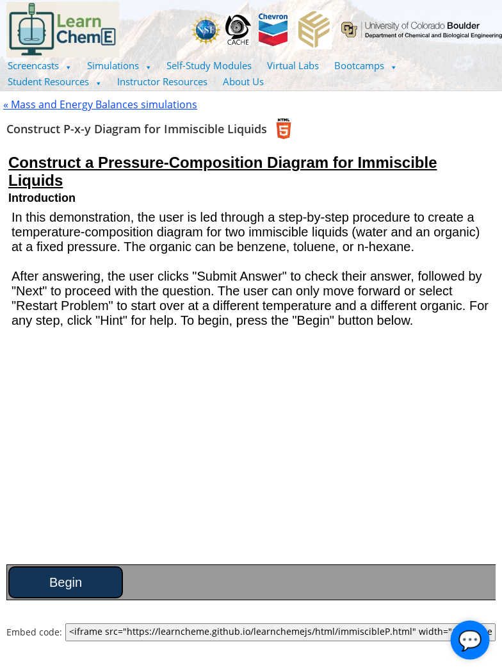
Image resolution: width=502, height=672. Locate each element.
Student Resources (55, 81)
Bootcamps (365, 65)
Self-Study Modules (209, 65)
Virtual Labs (293, 65)
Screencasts (40, 65)
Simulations (119, 65)
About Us (243, 81)
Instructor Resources (162, 81)
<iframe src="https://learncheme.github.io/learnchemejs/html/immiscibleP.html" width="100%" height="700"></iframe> (280, 632)
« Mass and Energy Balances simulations (100, 104)
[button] (39, 66)
